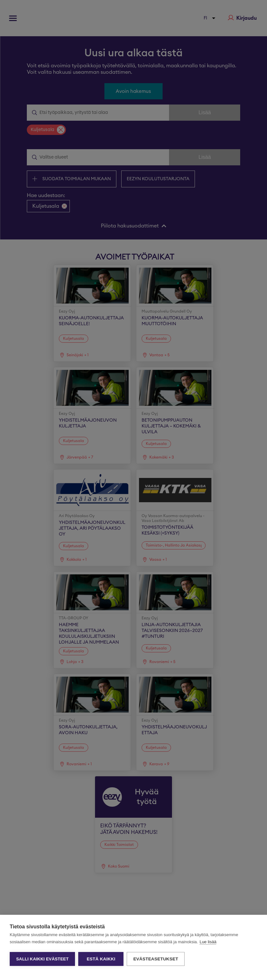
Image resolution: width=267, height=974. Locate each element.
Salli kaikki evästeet (42, 959)
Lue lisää (207, 941)
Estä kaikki (101, 959)
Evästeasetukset (155, 959)
